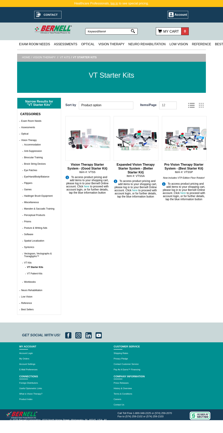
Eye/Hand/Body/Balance (36, 176)
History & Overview (123, 388)
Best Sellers (27, 309)
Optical (87, 44)
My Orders (24, 358)
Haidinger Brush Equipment (38, 196)
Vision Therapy (111, 44)
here (86, 186)
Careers (117, 399)
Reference (201, 44)
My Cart (171, 31)
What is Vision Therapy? (30, 394)
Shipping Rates (121, 353)
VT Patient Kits (34, 273)
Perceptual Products (34, 215)
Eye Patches (30, 170)
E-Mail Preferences (28, 369)
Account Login (26, 353)
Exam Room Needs (34, 44)
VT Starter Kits (35, 267)
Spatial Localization (34, 240)
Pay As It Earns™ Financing (127, 369)
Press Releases (121, 383)
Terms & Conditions (123, 394)
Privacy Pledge (121, 358)
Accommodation (32, 144)
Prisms (27, 221)
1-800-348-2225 (142, 413)
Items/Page (148, 105)
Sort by (70, 105)
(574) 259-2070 (163, 413)
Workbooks (30, 282)
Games (28, 189)
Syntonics (29, 247)
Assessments (65, 44)
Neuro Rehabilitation (147, 44)
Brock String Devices (35, 164)
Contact (51, 14)
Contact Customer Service (126, 364)
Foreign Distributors (28, 383)
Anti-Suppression (33, 151)
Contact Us (119, 404)
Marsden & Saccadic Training (39, 208)
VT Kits (65, 57)
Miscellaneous (31, 202)
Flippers (28, 183)
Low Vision (178, 44)
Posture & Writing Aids (35, 228)
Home (26, 57)
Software (28, 234)
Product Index (25, 399)
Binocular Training (33, 157)
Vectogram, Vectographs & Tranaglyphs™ (38, 255)
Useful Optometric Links (30, 388)
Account (181, 14)
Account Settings (27, 364)
